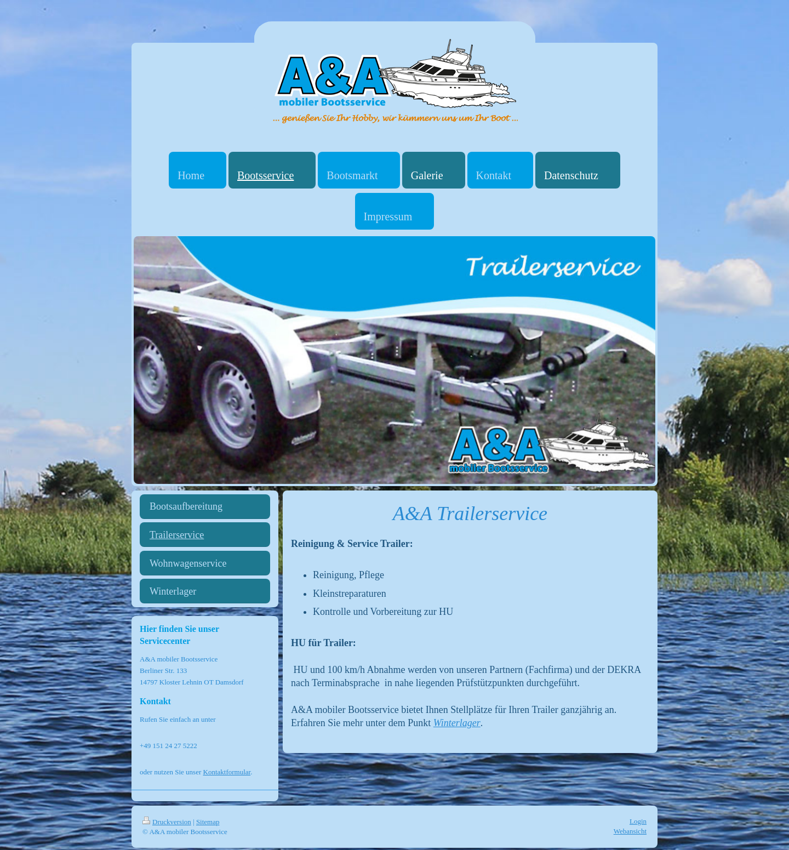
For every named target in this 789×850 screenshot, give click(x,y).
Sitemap (208, 822)
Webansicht (630, 831)
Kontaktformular (227, 772)
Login (638, 821)
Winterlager (457, 722)
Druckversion (166, 822)
